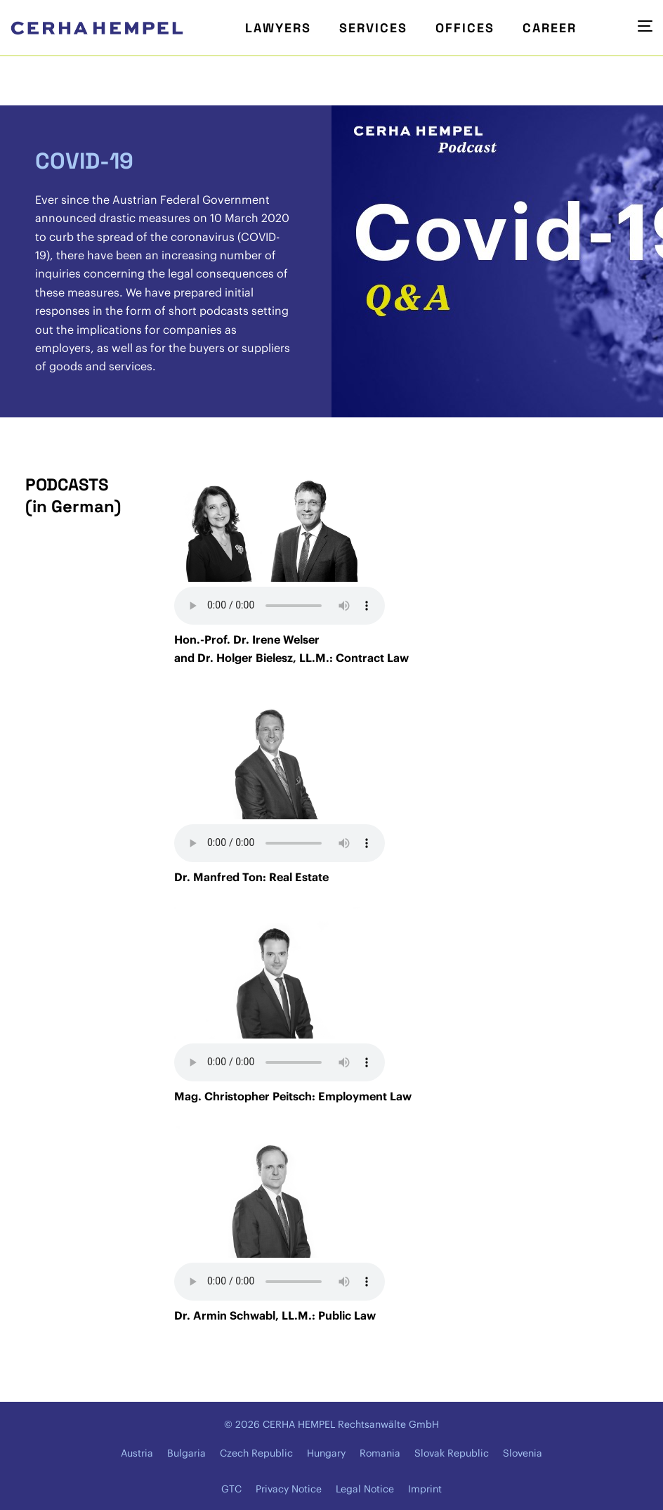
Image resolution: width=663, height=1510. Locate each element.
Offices (464, 28)
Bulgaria (186, 1453)
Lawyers (278, 28)
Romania (380, 1453)
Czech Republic (256, 1453)
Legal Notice (365, 1489)
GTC (231, 1489)
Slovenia (522, 1453)
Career (550, 28)
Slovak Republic (451, 1453)
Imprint (425, 1489)
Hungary (326, 1453)
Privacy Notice (289, 1489)
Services (373, 28)
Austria (137, 1453)
